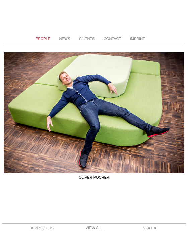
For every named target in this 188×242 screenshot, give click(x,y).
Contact (112, 39)
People (43, 39)
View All (93, 228)
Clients (87, 39)
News (64, 39)
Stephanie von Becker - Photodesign (94, 17)
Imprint (137, 39)
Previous (42, 228)
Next (149, 228)
